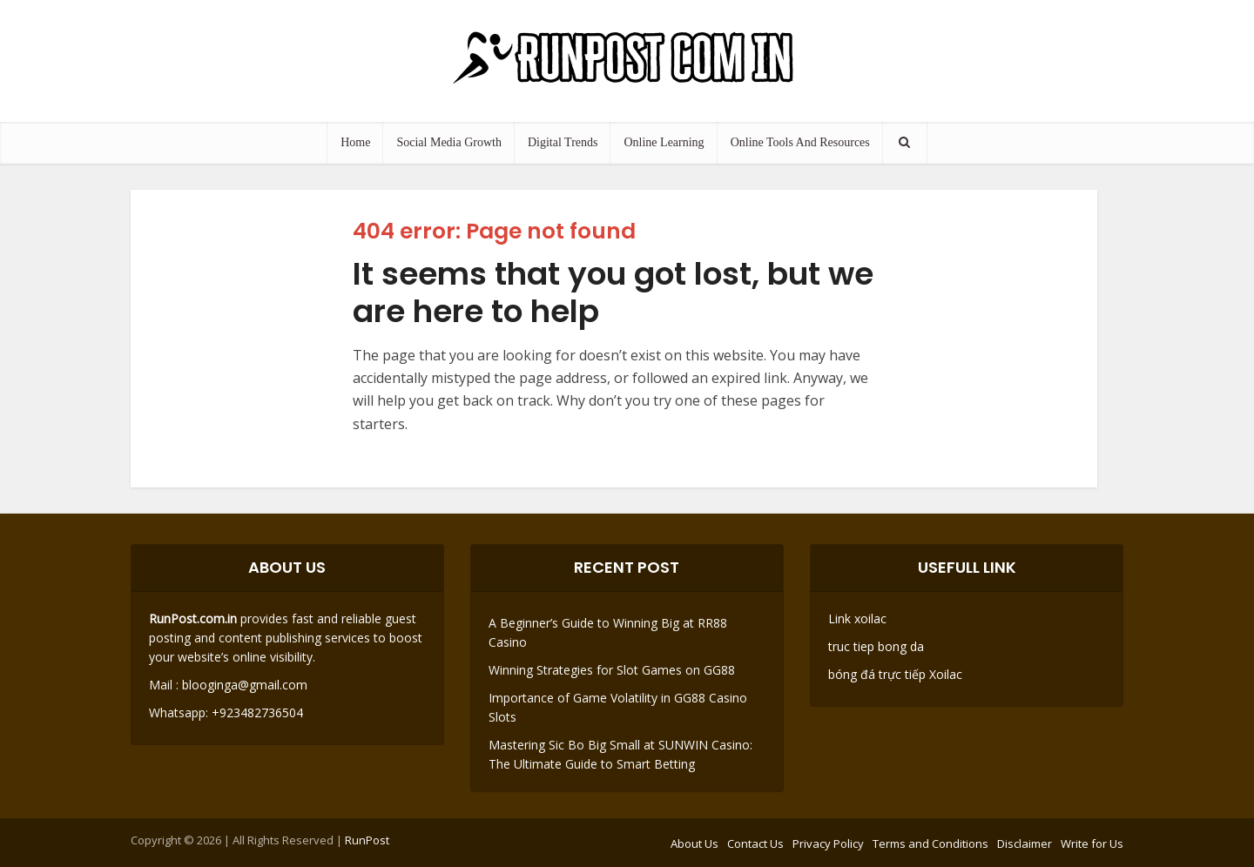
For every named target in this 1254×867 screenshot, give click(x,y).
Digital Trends (563, 142)
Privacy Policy (828, 843)
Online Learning (664, 142)
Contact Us (755, 843)
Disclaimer (1024, 843)
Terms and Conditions (930, 843)
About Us (694, 843)
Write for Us (1092, 843)
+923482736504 (255, 712)
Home (355, 142)
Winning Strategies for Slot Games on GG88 (612, 670)
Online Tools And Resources (800, 142)
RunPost (367, 840)
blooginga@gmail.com (244, 684)
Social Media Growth (449, 142)
